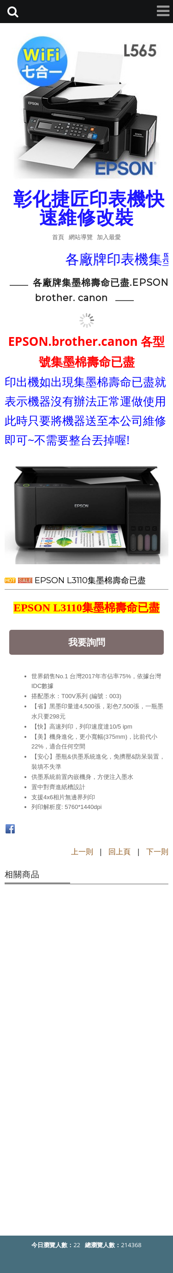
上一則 (82, 851)
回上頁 (119, 851)
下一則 (157, 851)
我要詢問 (86, 642)
